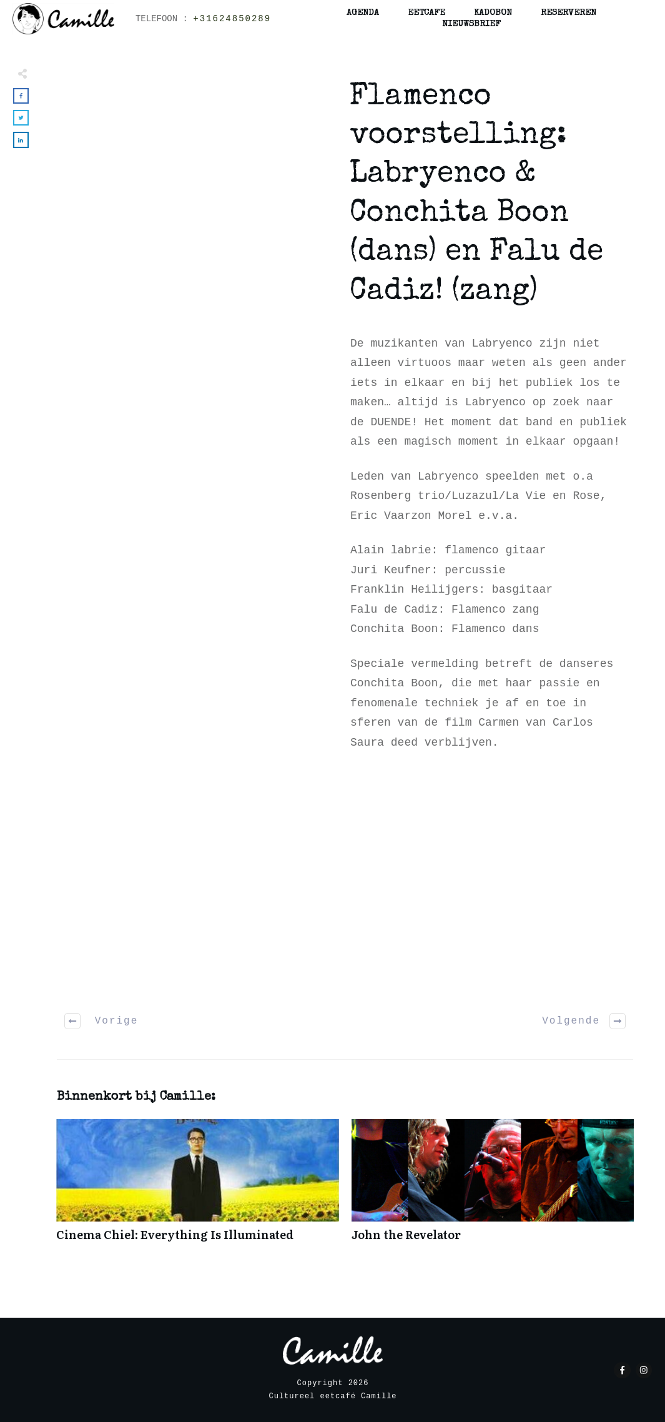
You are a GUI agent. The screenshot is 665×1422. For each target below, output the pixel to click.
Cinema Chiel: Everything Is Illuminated (197, 1187)
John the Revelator (493, 1187)
